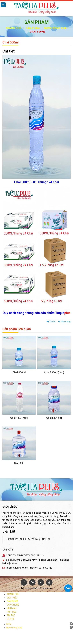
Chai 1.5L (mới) (19, 417)
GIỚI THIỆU (11, 597)
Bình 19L (19, 463)
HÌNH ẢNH (11, 608)
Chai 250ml (19, 372)
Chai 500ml (38, 31)
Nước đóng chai (56, 28)
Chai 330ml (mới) (54, 372)
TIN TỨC (10, 615)
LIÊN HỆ (10, 619)
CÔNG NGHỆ (12, 604)
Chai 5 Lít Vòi (54, 417)
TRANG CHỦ (12, 594)
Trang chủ (13, 28)
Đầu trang (64, 321)
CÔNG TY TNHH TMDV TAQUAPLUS (28, 539)
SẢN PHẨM (12, 601)
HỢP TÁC (11, 612)
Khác (8, 624)
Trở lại (51, 321)
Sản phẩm (33, 28)
